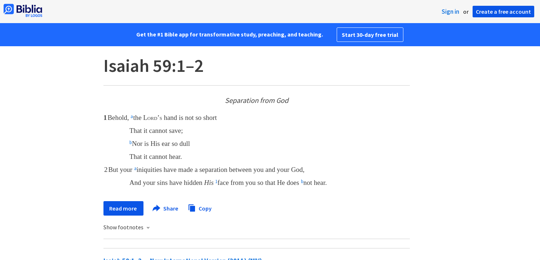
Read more (123, 208)
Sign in (450, 12)
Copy (200, 207)
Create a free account (503, 11)
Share (165, 208)
